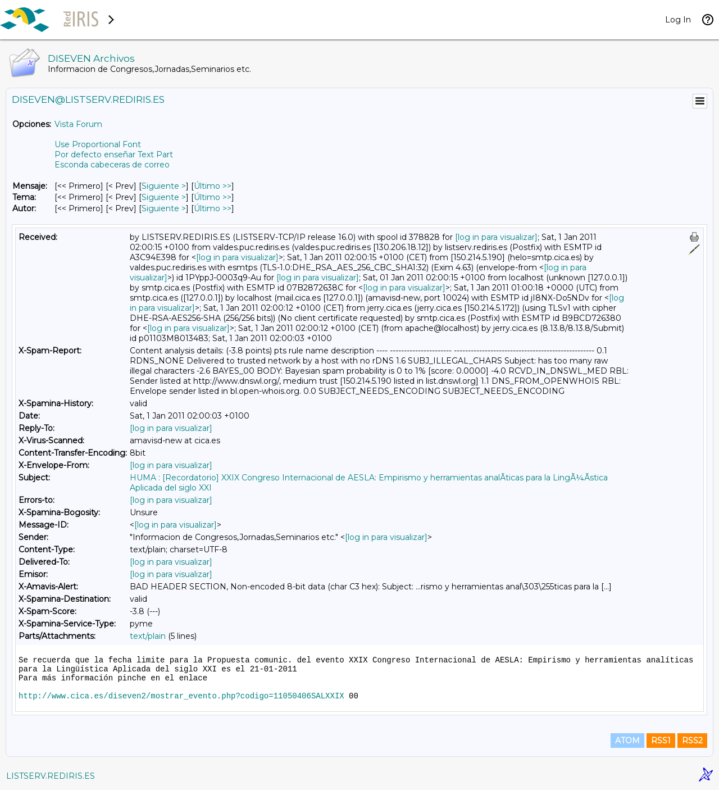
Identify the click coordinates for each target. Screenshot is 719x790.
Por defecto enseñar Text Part (113, 154)
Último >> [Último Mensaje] (212, 186)
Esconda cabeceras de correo (112, 165)
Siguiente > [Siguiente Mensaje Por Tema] (164, 197)
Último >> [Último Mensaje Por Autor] (212, 208)
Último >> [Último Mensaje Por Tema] (212, 197)
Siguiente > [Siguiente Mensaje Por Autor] (164, 208)
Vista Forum (78, 124)
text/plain (148, 636)
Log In (678, 20)
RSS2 (692, 740)
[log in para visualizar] (496, 237)
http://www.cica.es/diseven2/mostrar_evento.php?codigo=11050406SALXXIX (181, 696)
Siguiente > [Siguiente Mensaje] (164, 186)
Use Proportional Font (97, 144)
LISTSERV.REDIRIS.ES (50, 776)
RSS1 (661, 740)
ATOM (627, 740)
